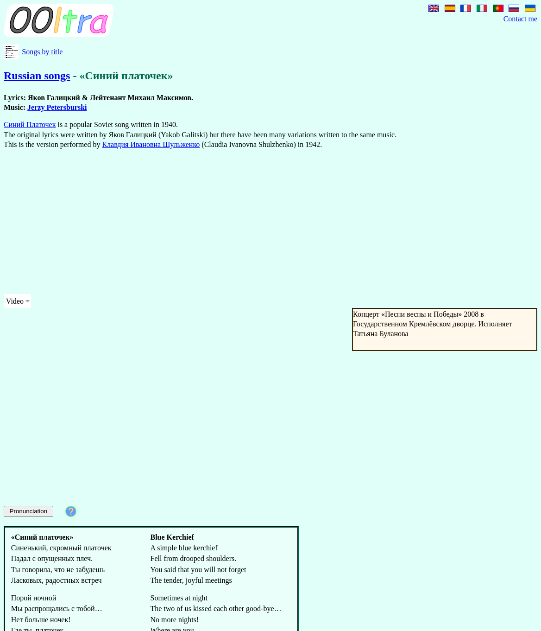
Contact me (520, 19)
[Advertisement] (208, 222)
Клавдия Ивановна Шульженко (151, 144)
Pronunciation (29, 511)
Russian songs (37, 76)
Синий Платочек (30, 124)
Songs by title (42, 52)
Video (15, 301)
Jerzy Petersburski (57, 107)
